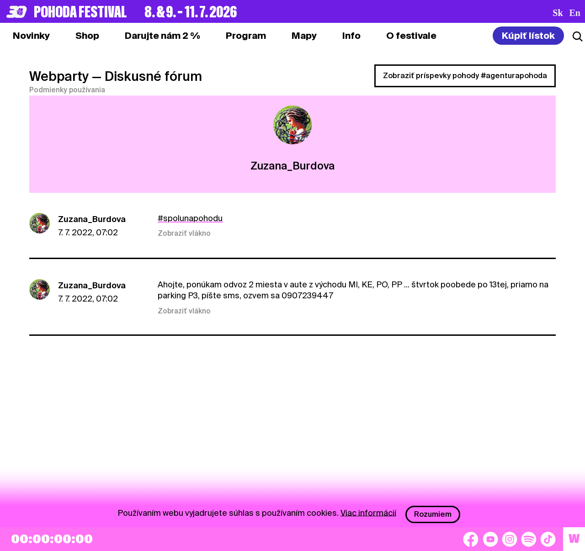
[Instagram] (509, 539)
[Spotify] (529, 539)
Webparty (59, 76)
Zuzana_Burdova (92, 219)
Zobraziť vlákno (184, 233)
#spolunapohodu (190, 218)
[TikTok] (548, 539)
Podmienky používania (67, 90)
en (574, 12)
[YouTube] (490, 539)
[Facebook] (471, 539)
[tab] (87, 35)
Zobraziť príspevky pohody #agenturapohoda (465, 75)
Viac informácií (368, 512)
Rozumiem (433, 514)
